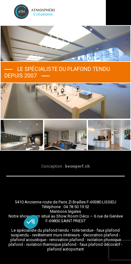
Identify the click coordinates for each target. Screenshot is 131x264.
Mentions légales (65, 211)
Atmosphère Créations (34, 12)
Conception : (65, 166)
